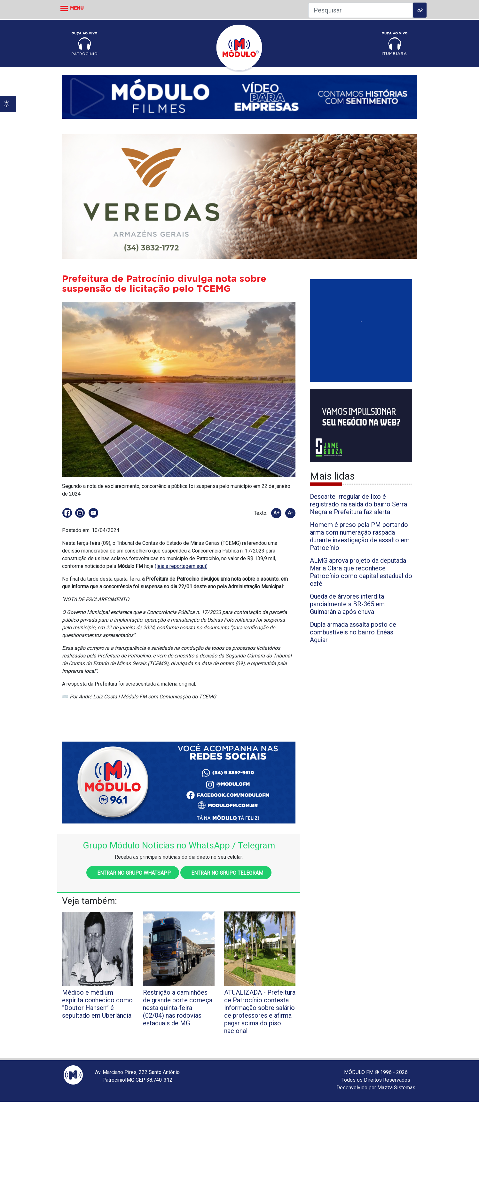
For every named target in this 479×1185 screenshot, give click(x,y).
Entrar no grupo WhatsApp (133, 873)
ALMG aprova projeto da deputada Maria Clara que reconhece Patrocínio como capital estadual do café (361, 572)
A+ (276, 513)
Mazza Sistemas (396, 1088)
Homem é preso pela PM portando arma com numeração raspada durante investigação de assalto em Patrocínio (360, 536)
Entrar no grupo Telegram (226, 873)
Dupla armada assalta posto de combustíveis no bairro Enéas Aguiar (353, 632)
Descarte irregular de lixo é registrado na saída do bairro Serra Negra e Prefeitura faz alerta (358, 504)
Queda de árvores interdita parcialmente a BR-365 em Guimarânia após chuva (347, 604)
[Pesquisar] (360, 10)
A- (290, 513)
